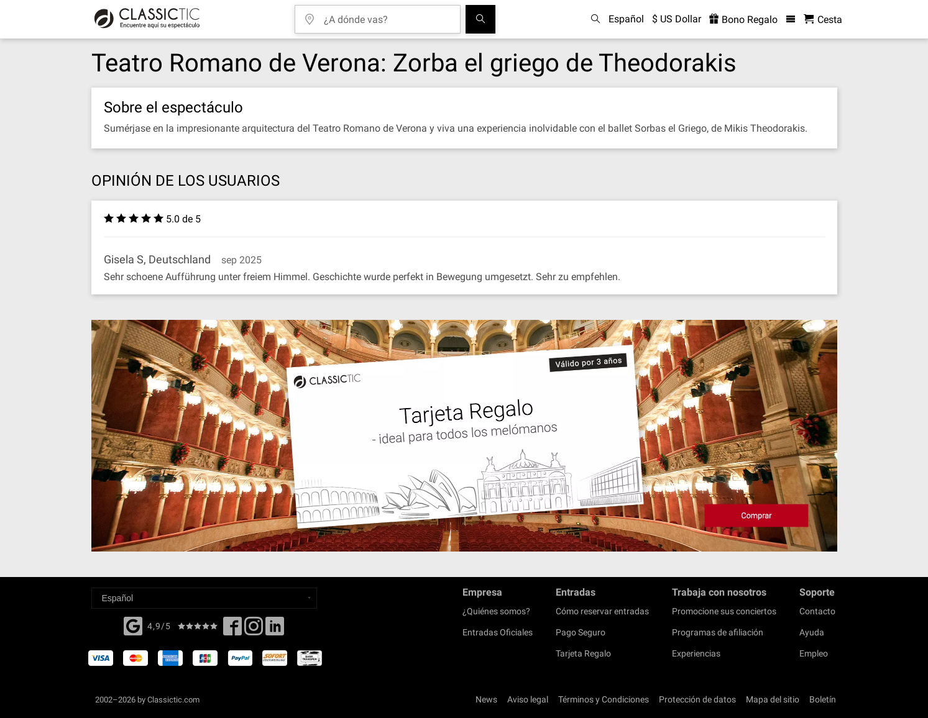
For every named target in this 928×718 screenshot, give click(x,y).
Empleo (813, 653)
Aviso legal (527, 699)
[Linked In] (274, 630)
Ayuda (811, 632)
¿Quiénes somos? (496, 611)
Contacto (817, 611)
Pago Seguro (580, 632)
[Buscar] (480, 19)
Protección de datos (697, 699)
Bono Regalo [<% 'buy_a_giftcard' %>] (743, 19)
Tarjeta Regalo (583, 653)
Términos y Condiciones (603, 699)
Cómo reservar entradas (602, 611)
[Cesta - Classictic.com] (823, 19)
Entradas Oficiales (497, 632)
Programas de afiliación (717, 632)
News (486, 699)
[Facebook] (133, 625)
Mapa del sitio (772, 699)
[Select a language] (204, 598)
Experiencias (696, 653)
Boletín (822, 699)
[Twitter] (253, 630)
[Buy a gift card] (464, 436)
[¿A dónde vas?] (386, 15)
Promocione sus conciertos (724, 611)
